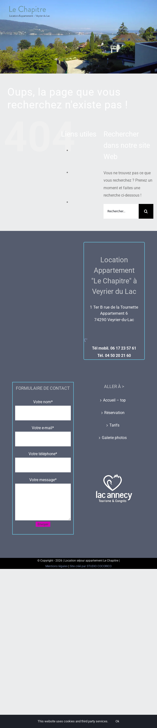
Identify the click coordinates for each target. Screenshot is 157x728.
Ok (117, 721)
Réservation (114, 412)
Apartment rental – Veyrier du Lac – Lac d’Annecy (87, 157)
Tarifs (114, 425)
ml (73, 202)
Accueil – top (114, 400)
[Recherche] (146, 211)
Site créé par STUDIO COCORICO (91, 566)
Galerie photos (114, 437)
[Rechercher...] (121, 211)
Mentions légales (56, 566)
